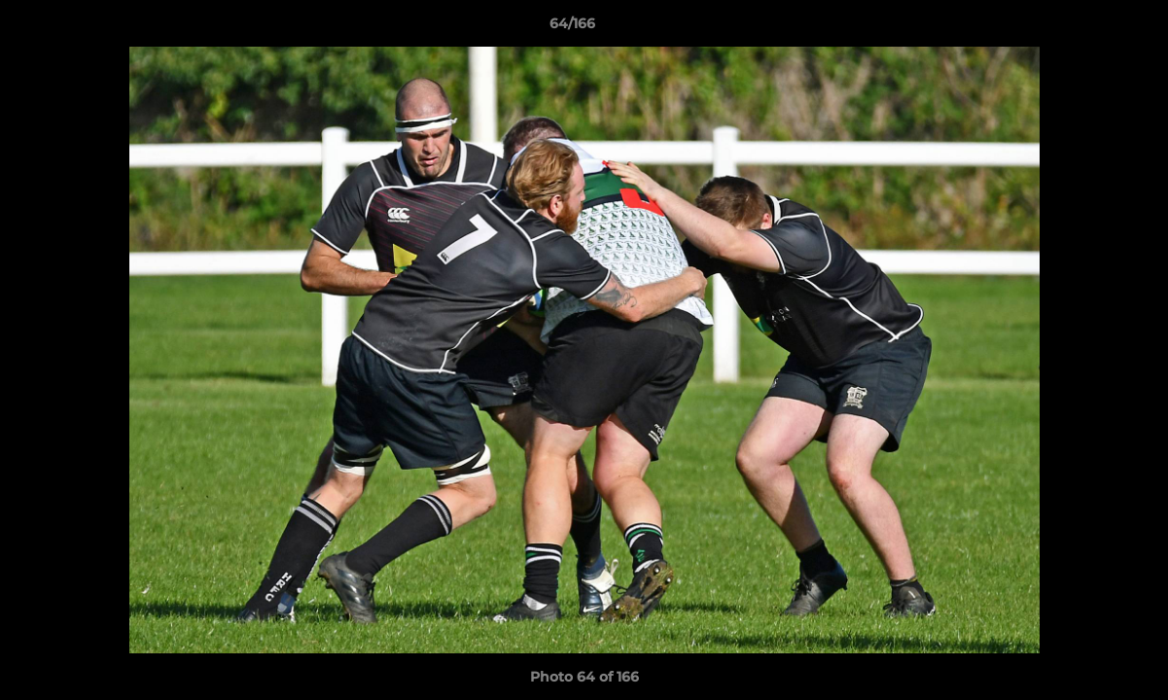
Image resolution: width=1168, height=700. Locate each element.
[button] (1086, 28)
